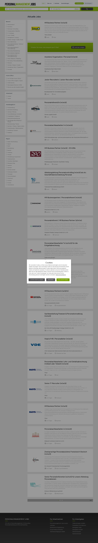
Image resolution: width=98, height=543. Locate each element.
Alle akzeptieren (63, 279)
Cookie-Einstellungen (36, 279)
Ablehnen (50, 279)
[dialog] (49, 271)
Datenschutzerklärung (61, 274)
